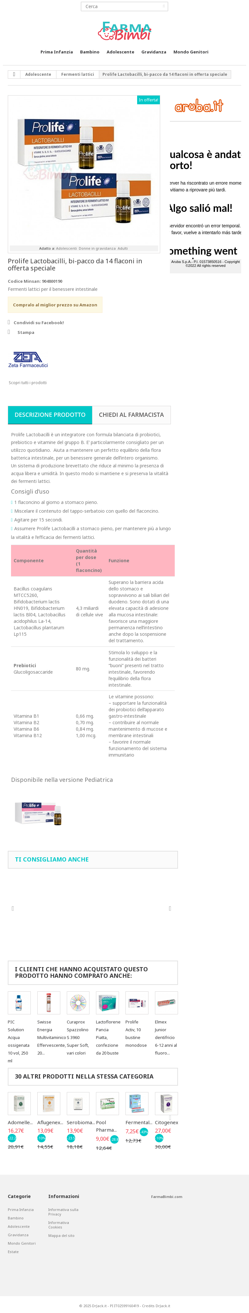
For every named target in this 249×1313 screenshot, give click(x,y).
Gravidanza (153, 52)
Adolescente (120, 52)
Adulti (123, 248)
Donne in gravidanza (97, 248)
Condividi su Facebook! (39, 322)
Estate (13, 1252)
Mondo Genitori (190, 52)
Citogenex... (168, 1122)
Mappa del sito (61, 1235)
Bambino (90, 52)
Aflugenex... (50, 1122)
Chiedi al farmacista (131, 414)
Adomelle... (20, 1122)
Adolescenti (66, 248)
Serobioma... (81, 1122)
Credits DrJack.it (156, 1305)
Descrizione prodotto (50, 414)
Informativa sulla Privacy (63, 1211)
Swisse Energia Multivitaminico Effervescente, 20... (51, 1037)
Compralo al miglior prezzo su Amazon (55, 305)
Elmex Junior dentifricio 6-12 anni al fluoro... (166, 1037)
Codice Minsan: (24, 281)
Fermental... (138, 1122)
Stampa (26, 332)
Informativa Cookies (58, 1224)
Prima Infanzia (57, 52)
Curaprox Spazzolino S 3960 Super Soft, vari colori (78, 1037)
